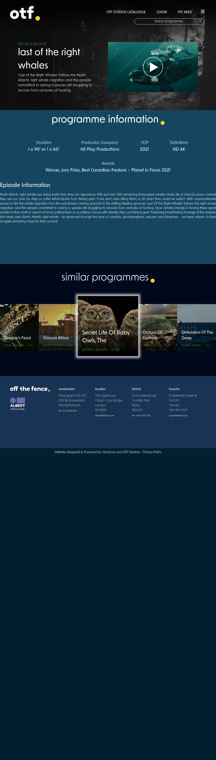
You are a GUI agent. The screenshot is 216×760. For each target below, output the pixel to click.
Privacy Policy (152, 452)
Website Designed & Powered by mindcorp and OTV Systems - (99, 452)
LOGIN (162, 12)
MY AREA (185, 12)
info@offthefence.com (104, 416)
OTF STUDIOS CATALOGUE (126, 12)
